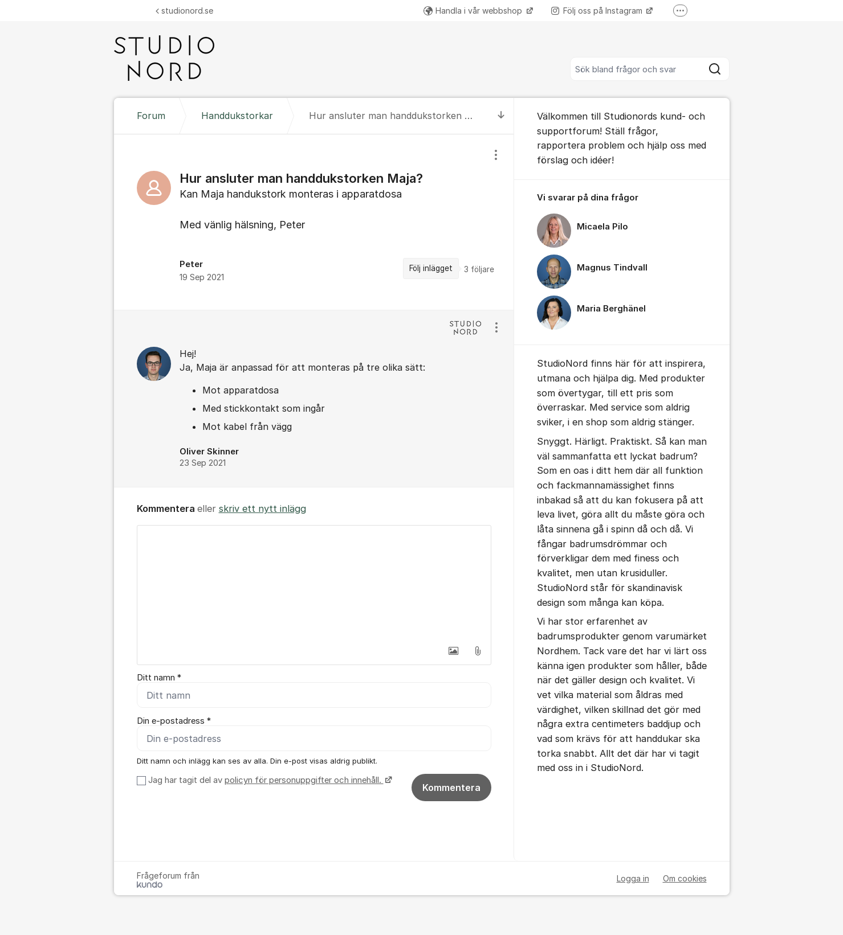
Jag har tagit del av (269, 780)
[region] (314, 222)
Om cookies (685, 878)
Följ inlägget (431, 268)
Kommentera (451, 787)
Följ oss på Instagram (598, 10)
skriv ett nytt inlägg (262, 508)
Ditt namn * (159, 677)
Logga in (633, 878)
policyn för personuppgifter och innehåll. (304, 780)
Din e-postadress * (174, 721)
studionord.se (184, 10)
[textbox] (314, 582)
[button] (454, 650)
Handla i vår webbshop (473, 10)
